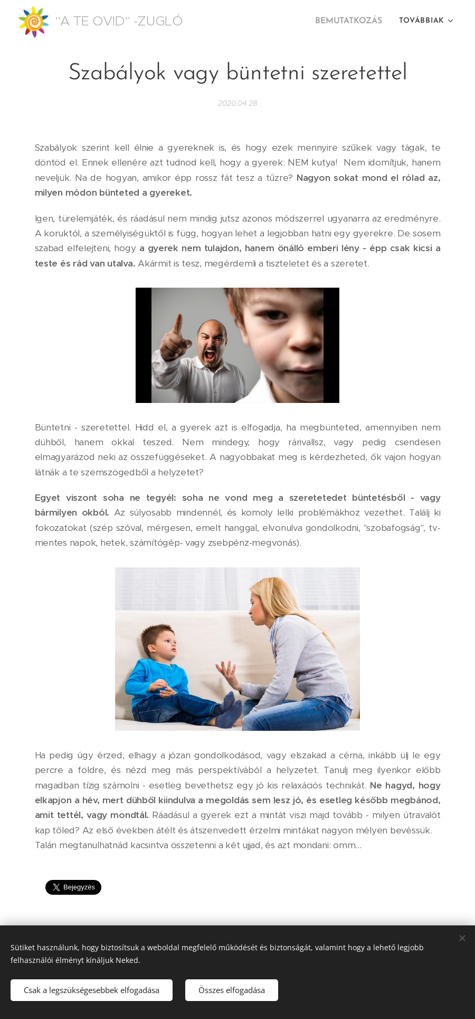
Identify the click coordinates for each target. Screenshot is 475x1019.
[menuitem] (352, 21)
